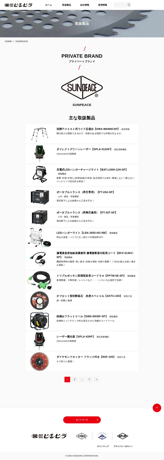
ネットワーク (82, 420)
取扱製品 (66, 5)
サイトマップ (103, 447)
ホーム (48, 5)
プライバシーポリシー (123, 447)
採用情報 (102, 5)
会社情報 (84, 5)
